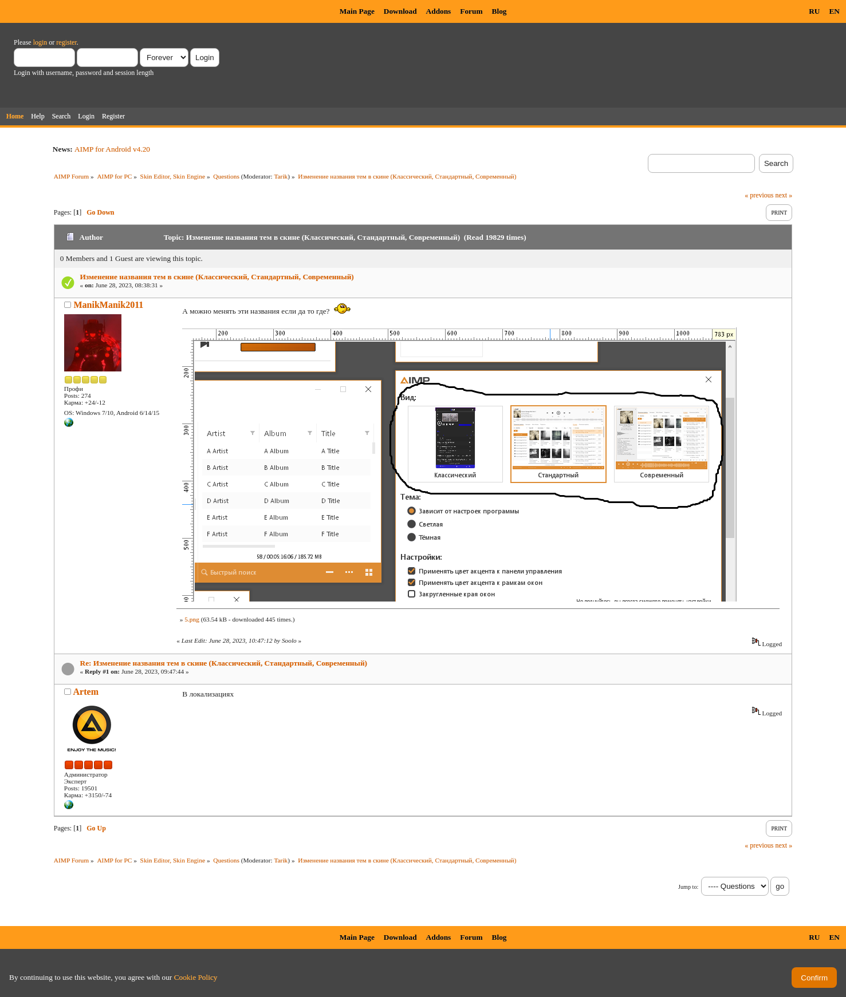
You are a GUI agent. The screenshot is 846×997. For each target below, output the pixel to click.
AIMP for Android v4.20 (112, 149)
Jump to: (688, 887)
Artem (86, 692)
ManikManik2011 (108, 305)
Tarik (281, 176)
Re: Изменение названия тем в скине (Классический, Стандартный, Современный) (224, 663)
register (66, 42)
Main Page (357, 11)
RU (814, 11)
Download (400, 11)
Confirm (814, 978)
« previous (759, 195)
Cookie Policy (196, 977)
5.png (191, 619)
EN (834, 11)
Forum (471, 11)
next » (783, 195)
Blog (499, 11)
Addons (438, 11)
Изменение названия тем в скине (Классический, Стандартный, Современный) (217, 276)
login (40, 42)
